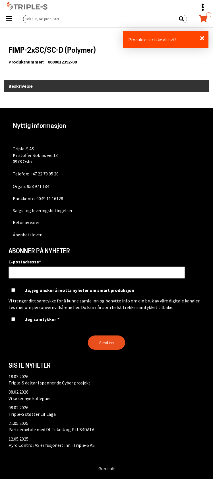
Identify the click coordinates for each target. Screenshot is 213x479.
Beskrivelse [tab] (21, 86)
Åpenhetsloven (27, 235)
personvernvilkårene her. (56, 307)
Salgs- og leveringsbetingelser (43, 210)
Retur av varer (26, 222)
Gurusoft (106, 468)
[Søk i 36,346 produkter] (98, 19)
